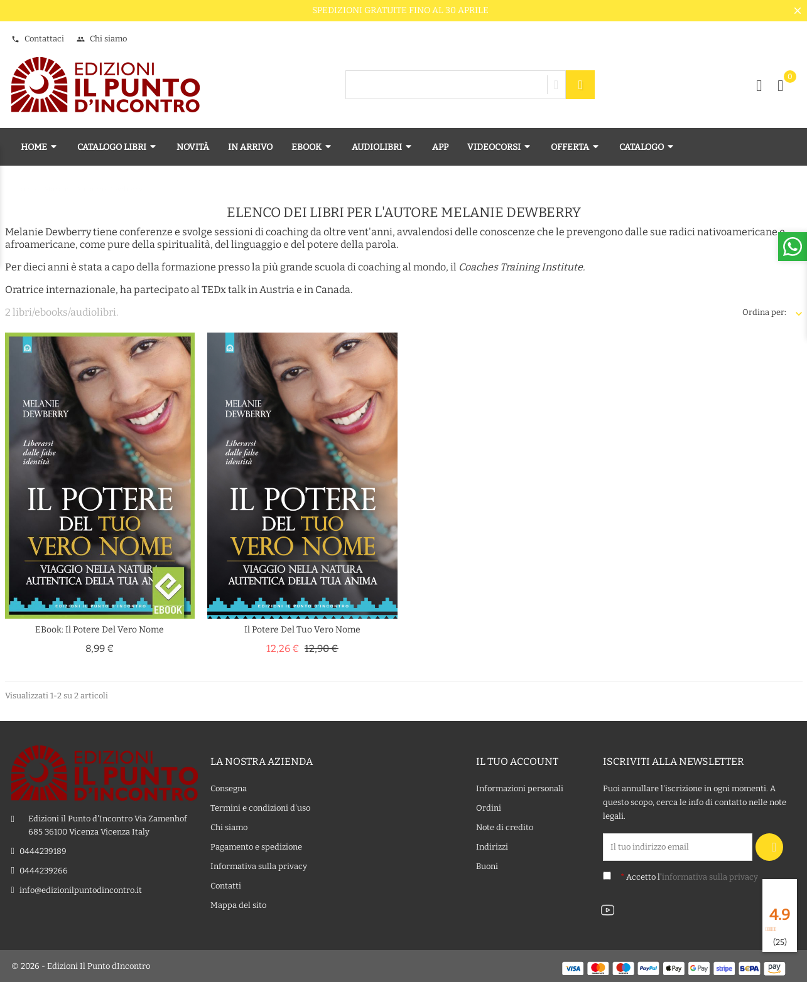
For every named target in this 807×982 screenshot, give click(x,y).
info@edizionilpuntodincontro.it (80, 890)
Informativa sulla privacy (258, 866)
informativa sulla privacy (710, 877)
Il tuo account (517, 761)
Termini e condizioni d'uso (260, 808)
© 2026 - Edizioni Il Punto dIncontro (80, 966)
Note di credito (504, 827)
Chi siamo (102, 38)
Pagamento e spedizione (256, 846)
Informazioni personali (519, 788)
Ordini (488, 808)
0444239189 (43, 851)
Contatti (225, 885)
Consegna (228, 788)
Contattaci (37, 38)
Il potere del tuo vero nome (302, 629)
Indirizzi (492, 846)
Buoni (487, 866)
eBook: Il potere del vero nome (99, 629)
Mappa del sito (238, 905)
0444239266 (43, 870)
